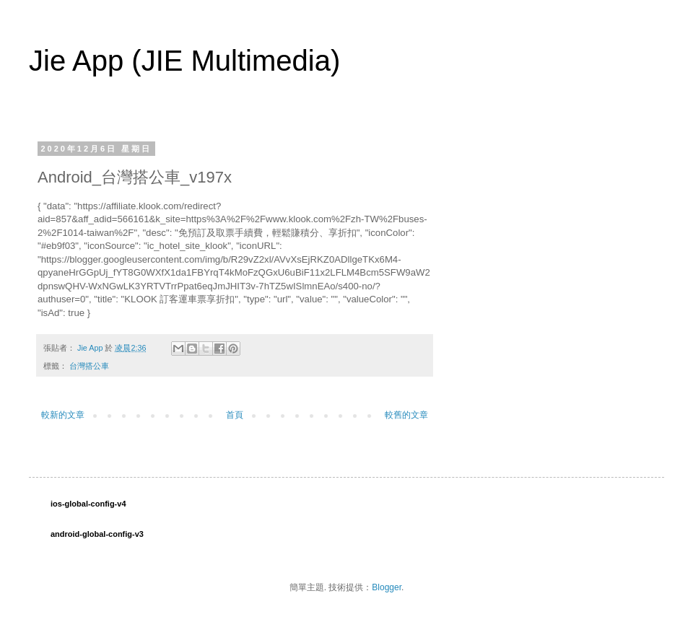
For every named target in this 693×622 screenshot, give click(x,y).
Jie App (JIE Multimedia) (184, 60)
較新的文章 (62, 415)
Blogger (386, 587)
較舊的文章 (406, 415)
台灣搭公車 (89, 366)
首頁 (234, 415)
